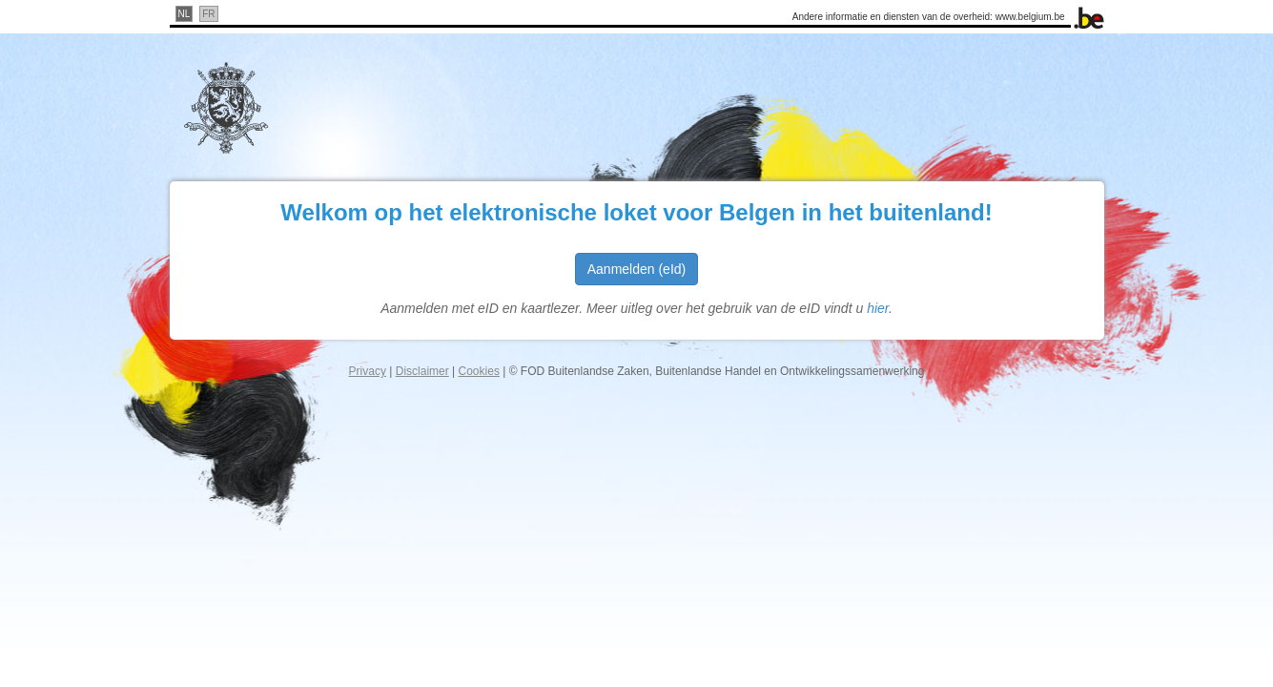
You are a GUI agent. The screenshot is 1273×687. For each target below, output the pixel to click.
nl (184, 14)
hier (878, 308)
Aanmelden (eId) (637, 269)
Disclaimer (422, 371)
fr (208, 14)
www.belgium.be (1030, 16)
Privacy (367, 371)
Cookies (479, 371)
